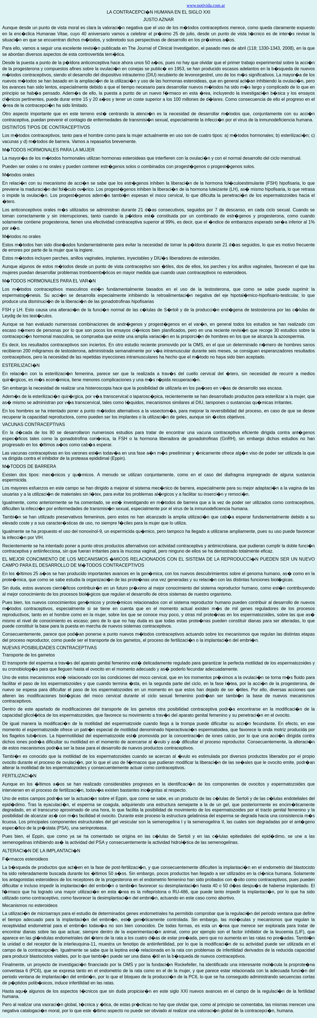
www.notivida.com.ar (206, 5)
